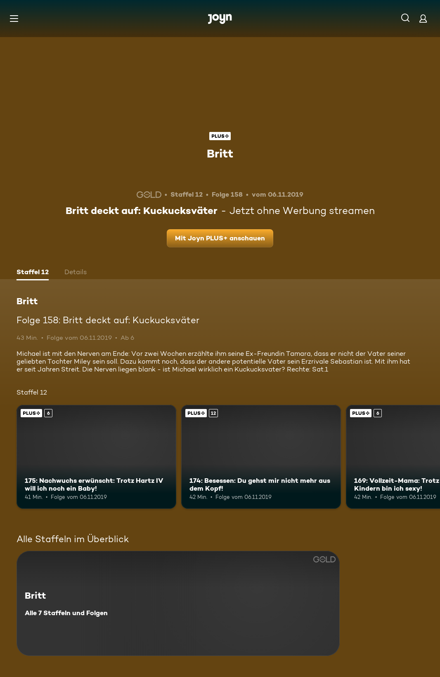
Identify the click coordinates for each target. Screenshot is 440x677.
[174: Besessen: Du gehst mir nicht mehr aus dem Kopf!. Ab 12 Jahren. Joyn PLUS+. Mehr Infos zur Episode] (261, 457)
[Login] (423, 18)
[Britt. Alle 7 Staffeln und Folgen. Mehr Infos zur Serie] (178, 603)
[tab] (32, 273)
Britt (220, 153)
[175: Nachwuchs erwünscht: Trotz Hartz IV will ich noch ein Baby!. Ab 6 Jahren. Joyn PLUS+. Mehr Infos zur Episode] (96, 457)
